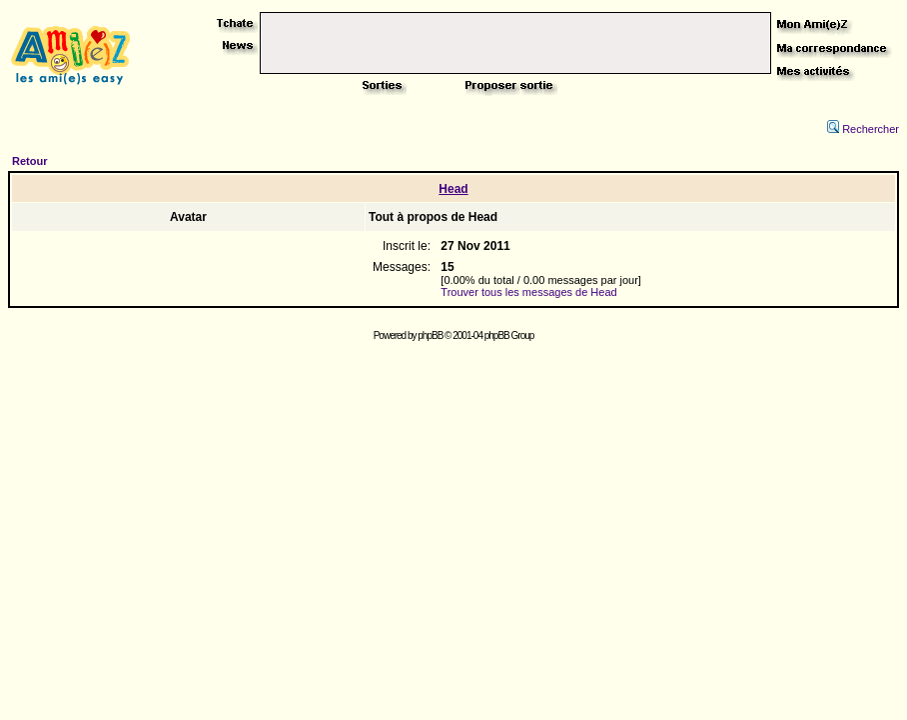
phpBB (430, 335)
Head (453, 189)
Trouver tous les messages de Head (528, 292)
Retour (29, 161)
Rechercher (863, 129)
